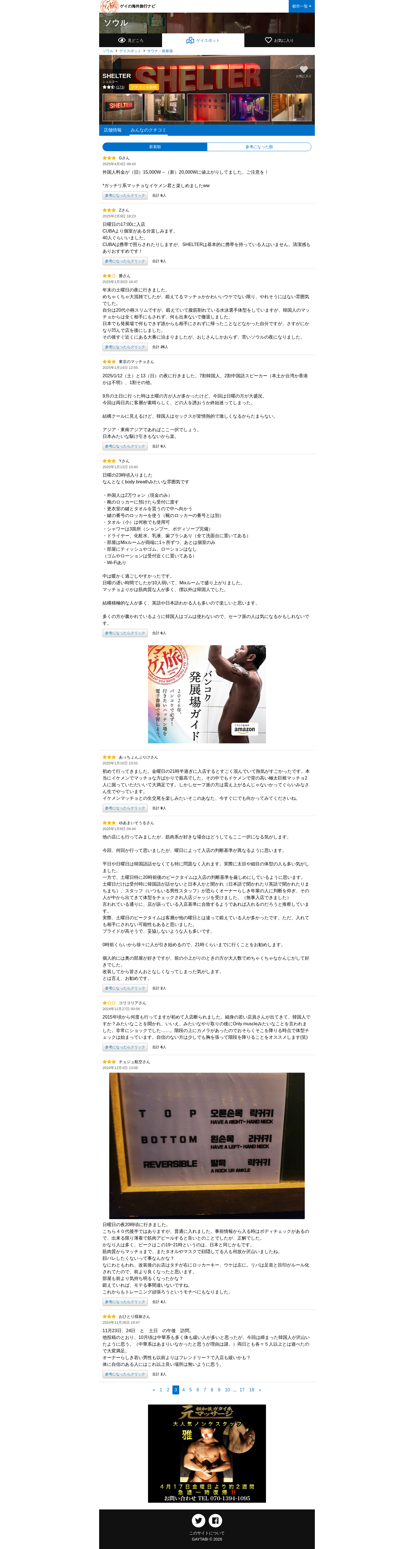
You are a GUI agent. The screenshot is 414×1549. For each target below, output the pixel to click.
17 (242, 1389)
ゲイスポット (130, 51)
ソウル (116, 23)
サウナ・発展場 (160, 51)
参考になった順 (259, 146)
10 (227, 1389)
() (113, 87)
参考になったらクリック (125, 195)
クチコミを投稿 (144, 87)
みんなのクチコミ (149, 130)
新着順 (155, 146)
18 (251, 1389)
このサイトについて (207, 1533)
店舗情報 (113, 130)
